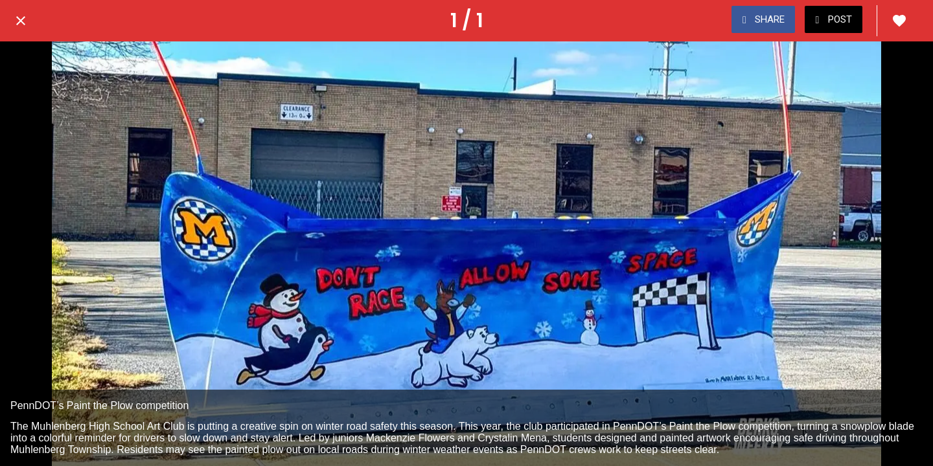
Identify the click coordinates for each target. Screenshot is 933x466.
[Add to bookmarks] (899, 20)
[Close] (21, 20)
